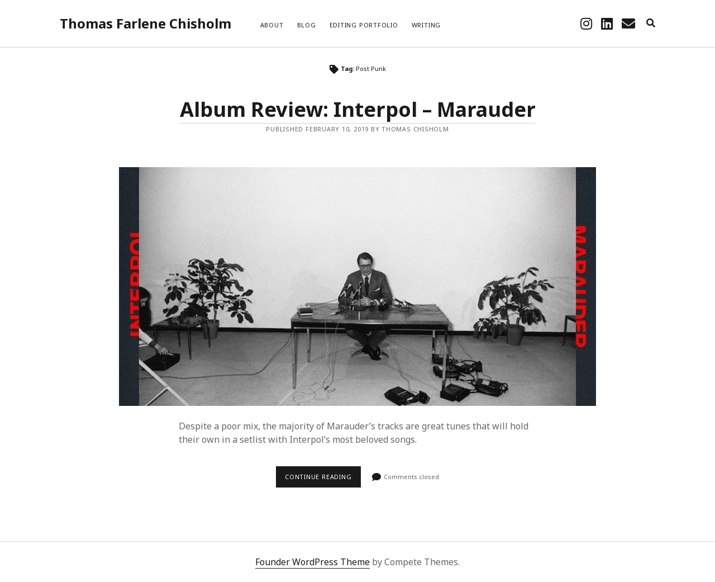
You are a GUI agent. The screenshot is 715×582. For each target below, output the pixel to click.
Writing (426, 25)
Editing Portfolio (364, 25)
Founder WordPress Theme (312, 562)
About (272, 25)
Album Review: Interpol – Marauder (358, 109)
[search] (651, 23)
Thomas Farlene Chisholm (145, 23)
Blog (306, 25)
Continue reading (323, 480)
